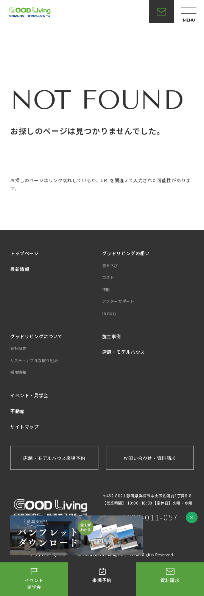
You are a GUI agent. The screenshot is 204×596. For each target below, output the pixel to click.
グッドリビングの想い (126, 253)
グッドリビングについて (36, 336)
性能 (106, 289)
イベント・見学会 (29, 395)
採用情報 (18, 372)
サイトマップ (24, 426)
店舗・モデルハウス (123, 351)
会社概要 (18, 348)
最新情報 (19, 269)
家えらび (110, 265)
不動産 (17, 411)
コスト (108, 277)
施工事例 (111, 336)
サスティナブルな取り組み (34, 360)
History (109, 313)
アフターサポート (118, 301)
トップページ (24, 253)
